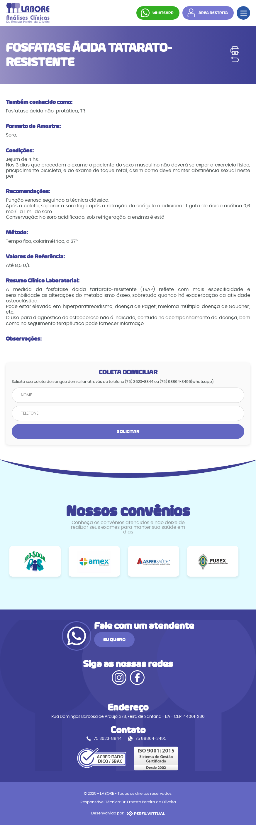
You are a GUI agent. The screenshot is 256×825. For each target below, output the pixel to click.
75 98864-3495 (151, 738)
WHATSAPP (163, 13)
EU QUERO (114, 639)
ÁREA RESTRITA (213, 13)
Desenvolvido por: (128, 813)
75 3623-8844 (108, 738)
